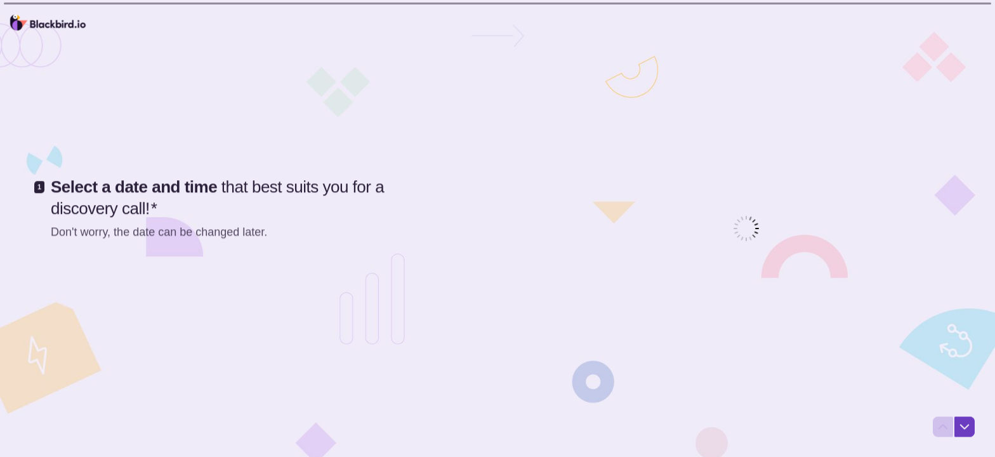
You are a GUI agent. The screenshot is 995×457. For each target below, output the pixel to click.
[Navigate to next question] (964, 428)
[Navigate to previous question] (943, 428)
